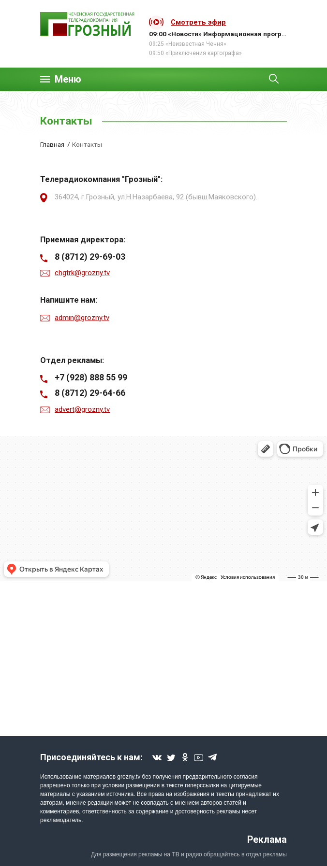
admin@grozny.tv (82, 317)
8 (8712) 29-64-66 (90, 393)
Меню (68, 79)
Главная (52, 144)
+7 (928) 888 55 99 (91, 377)
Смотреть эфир (198, 22)
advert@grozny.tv (82, 409)
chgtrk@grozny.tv (82, 272)
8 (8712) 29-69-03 (90, 256)
